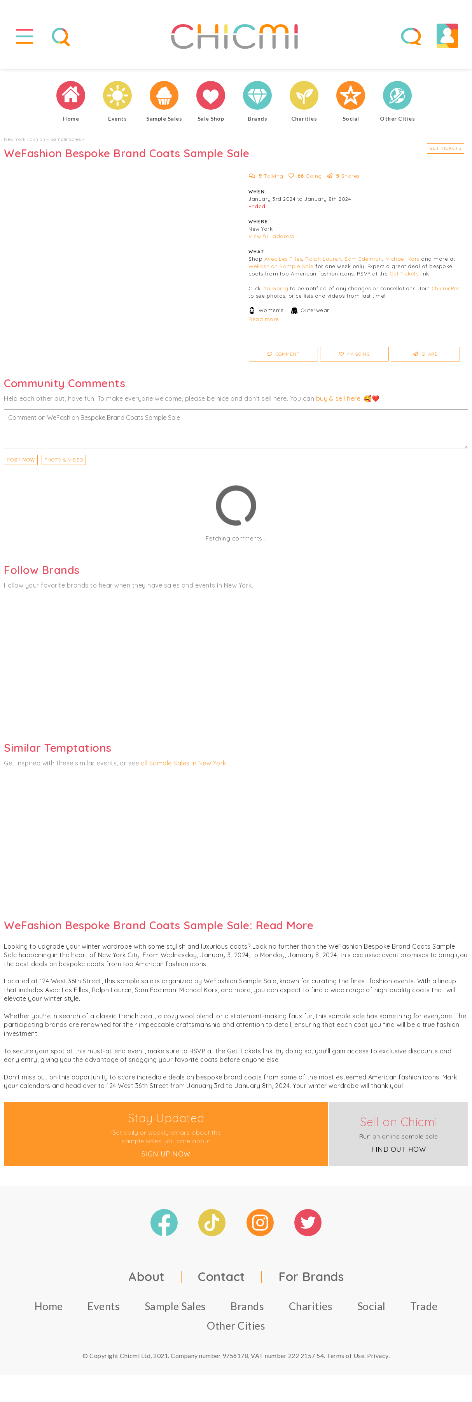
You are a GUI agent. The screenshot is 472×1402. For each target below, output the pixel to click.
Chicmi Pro (446, 288)
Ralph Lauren (323, 259)
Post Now (21, 460)
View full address (271, 236)
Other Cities (236, 1325)
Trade (424, 1306)
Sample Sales (66, 139)
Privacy (377, 1355)
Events (103, 1306)
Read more (263, 319)
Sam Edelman (363, 259)
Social (371, 1306)
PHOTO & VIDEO (63, 460)
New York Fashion (24, 139)
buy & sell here (338, 398)
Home (49, 1306)
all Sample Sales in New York (183, 763)
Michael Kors (402, 259)
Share (425, 354)
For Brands (311, 1276)
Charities (311, 1306)
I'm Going (275, 288)
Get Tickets (446, 148)
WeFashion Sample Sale (281, 266)
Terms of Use (345, 1355)
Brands (247, 1306)
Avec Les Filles (283, 259)
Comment (283, 354)
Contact (221, 1276)
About (146, 1276)
